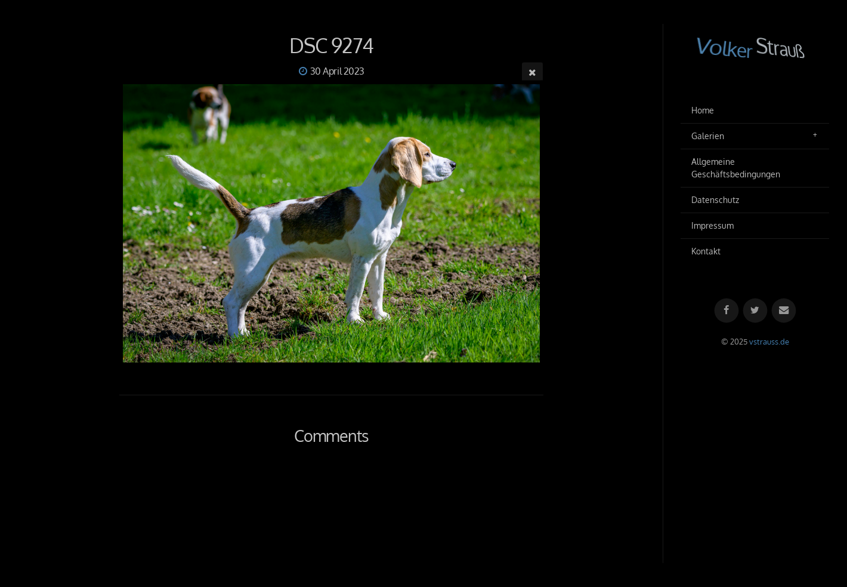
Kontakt (706, 251)
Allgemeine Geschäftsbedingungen (735, 168)
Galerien (707, 136)
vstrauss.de (769, 341)
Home (702, 110)
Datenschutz (715, 200)
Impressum (712, 225)
